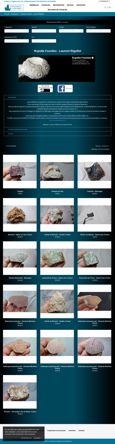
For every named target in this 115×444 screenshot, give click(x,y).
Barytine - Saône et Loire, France (20, 234)
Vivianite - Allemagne (94, 191)
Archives (81, 5)
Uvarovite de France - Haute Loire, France (57, 278)
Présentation (12, 97)
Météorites (58, 5)
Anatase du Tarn (57, 191)
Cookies (81, 430)
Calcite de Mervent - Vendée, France (57, 234)
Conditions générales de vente (17, 129)
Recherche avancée (57, 10)
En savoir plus (26, 438)
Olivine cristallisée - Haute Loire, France (94, 234)
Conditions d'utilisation (56, 430)
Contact (10, 133)
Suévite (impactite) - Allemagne (20, 278)
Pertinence (105, 146)
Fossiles (46, 5)
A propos (71, 430)
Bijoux (70, 5)
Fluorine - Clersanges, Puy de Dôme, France (20, 411)
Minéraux (34, 5)
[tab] (57, 97)
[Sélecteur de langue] (105, 1)
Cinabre (20, 191)
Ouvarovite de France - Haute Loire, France (94, 278)
